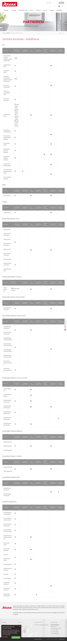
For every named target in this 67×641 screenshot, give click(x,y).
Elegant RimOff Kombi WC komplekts (7, 150)
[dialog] (11, 632)
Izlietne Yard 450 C (7, 259)
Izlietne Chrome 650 (5, 289)
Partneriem (8, 33)
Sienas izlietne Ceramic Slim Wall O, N (8, 362)
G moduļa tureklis (7, 578)
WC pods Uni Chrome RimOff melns (7, 93)
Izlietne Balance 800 (8, 450)
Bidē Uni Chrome (7, 195)
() (50, 6)
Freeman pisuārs (7, 212)
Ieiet (55, 6)
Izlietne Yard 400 (7, 249)
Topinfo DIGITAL (62, 639)
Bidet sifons (6, 574)
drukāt (62, 33)
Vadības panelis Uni (8, 564)
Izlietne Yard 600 (7, 239)
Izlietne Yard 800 (7, 229)
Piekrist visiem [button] (16, 637)
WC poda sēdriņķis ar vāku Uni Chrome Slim (8, 537)
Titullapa (4, 33)
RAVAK (9, 4)
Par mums (4, 624)
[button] (6, 636)
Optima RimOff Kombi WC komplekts (7, 158)
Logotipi (20, 624)
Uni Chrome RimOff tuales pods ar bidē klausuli (8, 171)
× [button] (19, 626)
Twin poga (6, 554)
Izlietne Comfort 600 (8, 467)
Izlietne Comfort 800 (8, 471)
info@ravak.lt (55, 633)
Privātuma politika (37, 639)
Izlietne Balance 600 (8, 446)
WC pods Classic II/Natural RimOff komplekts (7, 137)
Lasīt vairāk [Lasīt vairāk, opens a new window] (8, 634)
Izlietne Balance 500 (8, 441)
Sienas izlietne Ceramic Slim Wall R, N (8, 370)
